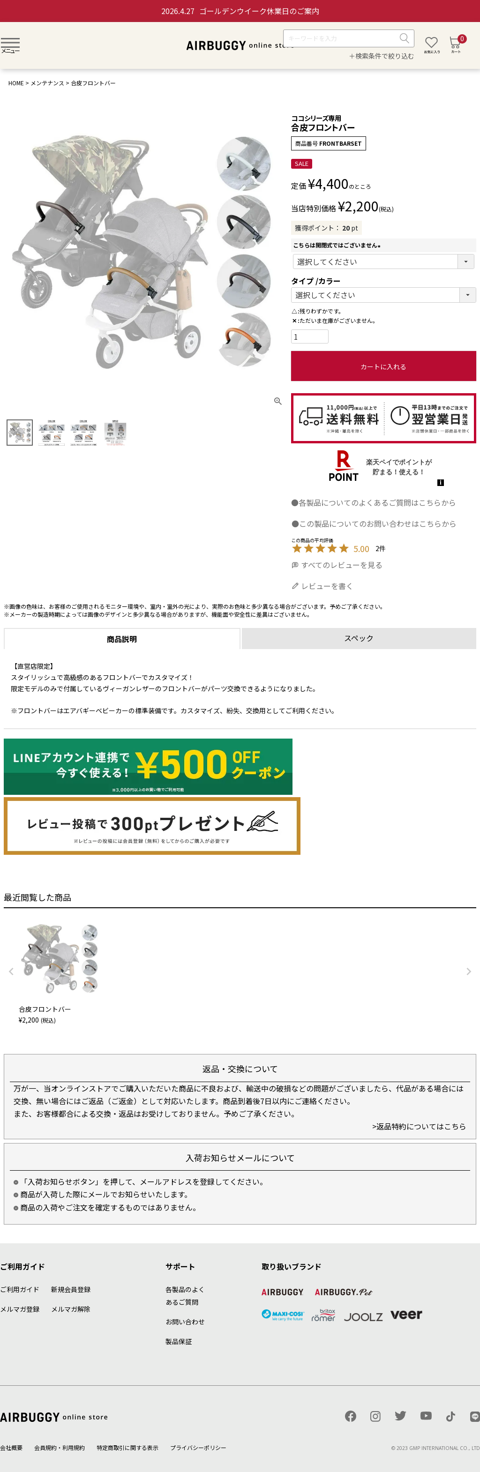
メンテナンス (47, 83)
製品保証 (178, 1341)
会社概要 (11, 1447)
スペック (359, 637)
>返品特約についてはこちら (419, 1126)
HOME (16, 83)
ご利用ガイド (19, 1289)
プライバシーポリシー (198, 1447)
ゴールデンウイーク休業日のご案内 (240, 10)
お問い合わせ (185, 1321)
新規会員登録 (70, 1289)
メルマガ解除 (70, 1309)
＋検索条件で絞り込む (381, 55)
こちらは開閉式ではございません (338, 245)
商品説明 (122, 638)
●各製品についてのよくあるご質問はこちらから (373, 502)
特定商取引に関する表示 (127, 1447)
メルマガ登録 (19, 1309)
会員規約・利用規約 (59, 1447)
